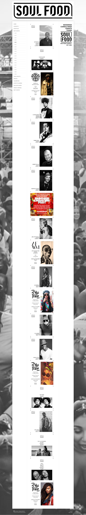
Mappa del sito (22, 511)
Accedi (71, 511)
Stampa (16, 511)
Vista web (70, 512)
